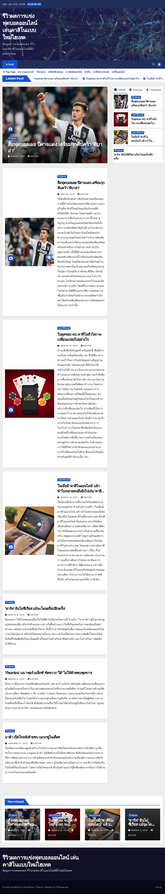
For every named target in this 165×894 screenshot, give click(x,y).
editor (33, 156)
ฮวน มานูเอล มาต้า (26, 72)
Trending (153, 89)
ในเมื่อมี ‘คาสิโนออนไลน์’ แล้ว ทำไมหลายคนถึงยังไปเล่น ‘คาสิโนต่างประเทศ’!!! (79, 491)
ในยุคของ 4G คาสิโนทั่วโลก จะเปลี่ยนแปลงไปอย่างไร (144, 123)
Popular (136, 89)
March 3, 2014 (16, 615)
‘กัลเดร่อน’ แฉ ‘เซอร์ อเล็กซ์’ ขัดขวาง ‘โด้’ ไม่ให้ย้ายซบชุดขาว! (48, 673)
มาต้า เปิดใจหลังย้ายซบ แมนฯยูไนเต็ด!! (32, 737)
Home (10, 64)
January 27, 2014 (18, 743)
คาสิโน (87, 72)
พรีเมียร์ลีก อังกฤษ (55, 72)
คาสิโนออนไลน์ (118, 72)
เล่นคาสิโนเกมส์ (137, 115)
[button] (153, 64)
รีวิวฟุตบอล (13, 138)
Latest (119, 89)
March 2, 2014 (16, 679)
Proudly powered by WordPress (18, 887)
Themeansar (62, 887)
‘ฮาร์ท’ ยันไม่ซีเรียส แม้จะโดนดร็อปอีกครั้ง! (35, 608)
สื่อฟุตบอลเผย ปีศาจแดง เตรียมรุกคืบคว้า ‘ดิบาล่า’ (55, 147)
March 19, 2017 (69, 346)
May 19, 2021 (18, 156)
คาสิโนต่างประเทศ (101, 72)
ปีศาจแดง (41, 72)
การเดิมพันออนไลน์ (74, 72)
